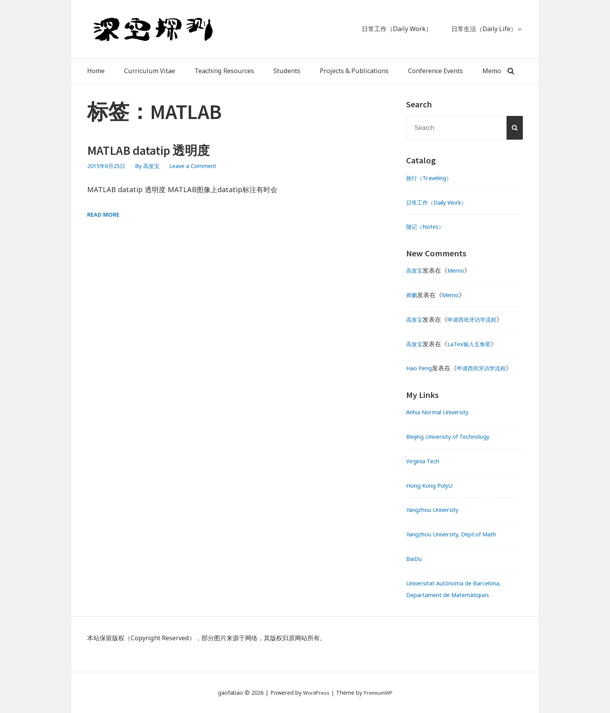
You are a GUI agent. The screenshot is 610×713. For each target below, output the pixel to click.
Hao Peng (420, 368)
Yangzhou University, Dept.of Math (457, 534)
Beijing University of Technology (454, 436)
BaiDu (415, 558)
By (154, 165)
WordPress (314, 692)
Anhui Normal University (443, 412)
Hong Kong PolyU (432, 485)
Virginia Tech (425, 461)
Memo (459, 270)
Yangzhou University (437, 509)
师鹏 (412, 295)
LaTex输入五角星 (474, 344)
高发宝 (415, 270)
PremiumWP (379, 692)
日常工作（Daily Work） (441, 202)
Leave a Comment (203, 165)
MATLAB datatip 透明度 (157, 150)
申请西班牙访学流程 (478, 319)
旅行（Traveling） (432, 177)
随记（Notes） (427, 226)
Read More (104, 214)
